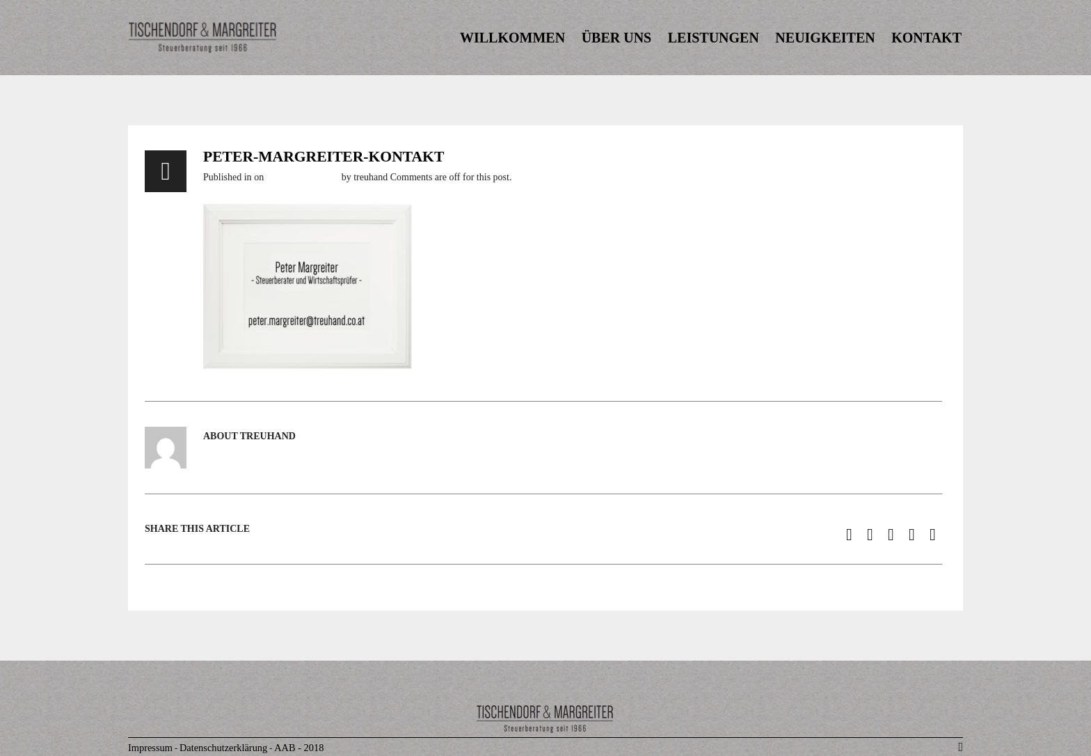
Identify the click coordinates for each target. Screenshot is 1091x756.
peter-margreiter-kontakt (323, 156)
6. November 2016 (303, 177)
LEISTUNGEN (713, 37)
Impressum (150, 747)
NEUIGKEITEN (825, 37)
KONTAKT (926, 37)
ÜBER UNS (617, 37)
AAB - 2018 (299, 747)
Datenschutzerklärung (223, 747)
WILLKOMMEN (512, 37)
